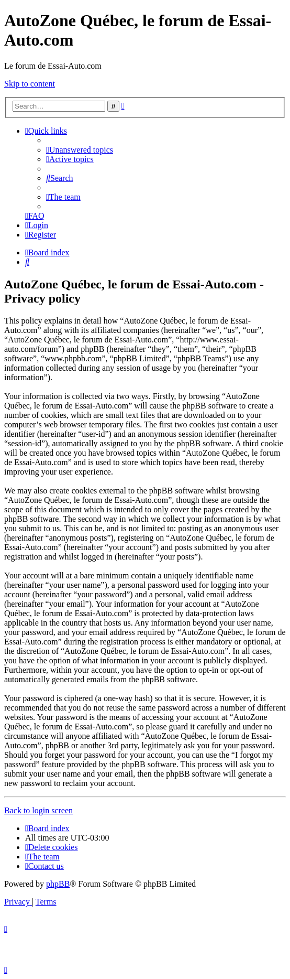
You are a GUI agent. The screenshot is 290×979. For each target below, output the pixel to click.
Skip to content (29, 83)
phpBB (58, 883)
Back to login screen (38, 810)
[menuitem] (79, 149)
